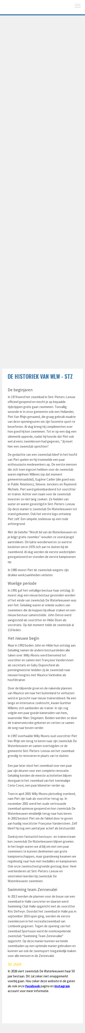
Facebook (32, 986)
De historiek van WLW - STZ (40, 376)
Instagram (62, 986)
